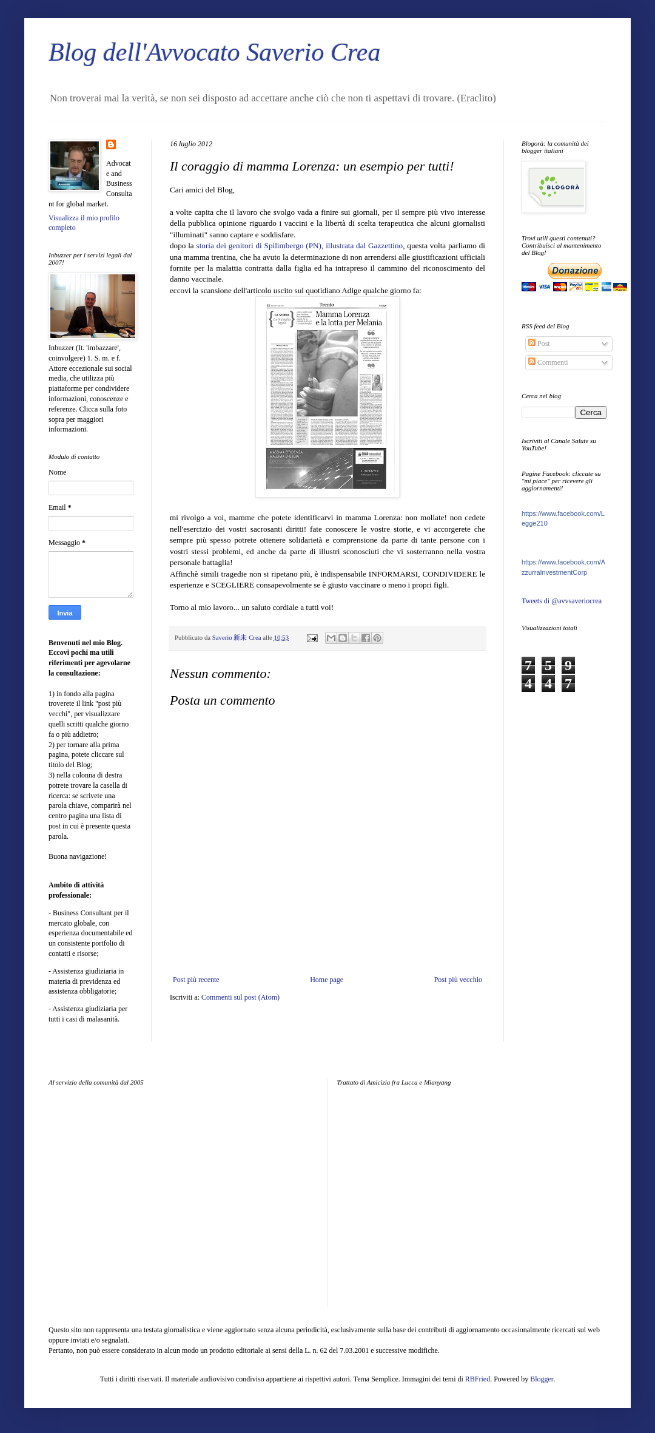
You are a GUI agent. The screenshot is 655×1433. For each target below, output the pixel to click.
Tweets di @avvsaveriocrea (562, 601)
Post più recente (196, 979)
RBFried (477, 1379)
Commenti (548, 362)
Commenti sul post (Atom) (240, 997)
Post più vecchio (458, 979)
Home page (326, 979)
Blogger (541, 1379)
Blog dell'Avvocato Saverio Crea (214, 52)
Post (539, 343)
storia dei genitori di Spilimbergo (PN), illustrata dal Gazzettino (299, 245)
